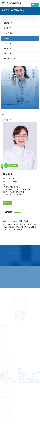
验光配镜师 (7, 38)
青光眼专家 (7, 43)
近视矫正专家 (8, 23)
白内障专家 (7, 28)
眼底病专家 (7, 48)
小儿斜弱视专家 (9, 33)
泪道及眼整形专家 (9, 58)
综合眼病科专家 (9, 53)
